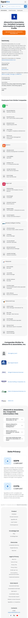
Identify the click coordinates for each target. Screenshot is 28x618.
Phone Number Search (14, 596)
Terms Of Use (14, 562)
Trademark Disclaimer (14, 577)
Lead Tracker (14, 522)
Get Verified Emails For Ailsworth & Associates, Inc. (14, 32)
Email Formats (12, 10)
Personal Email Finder (14, 586)
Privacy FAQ (14, 564)
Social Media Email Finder (14, 588)
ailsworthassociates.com (9, 60)
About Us (14, 559)
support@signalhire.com (14, 612)
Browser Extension (14, 516)
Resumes (14, 550)
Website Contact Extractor (14, 599)
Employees (20, 10)
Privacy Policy (14, 567)
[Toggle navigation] (25, 2)
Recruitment (5, 69)
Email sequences (14, 525)
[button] (11, 110)
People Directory (14, 548)
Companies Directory (14, 545)
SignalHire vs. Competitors (14, 602)
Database (14, 514)
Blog (14, 533)
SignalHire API (14, 519)
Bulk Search (14, 591)
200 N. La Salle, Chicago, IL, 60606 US (11, 74)
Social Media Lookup (14, 594)
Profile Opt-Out (14, 570)
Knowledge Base (14, 536)
